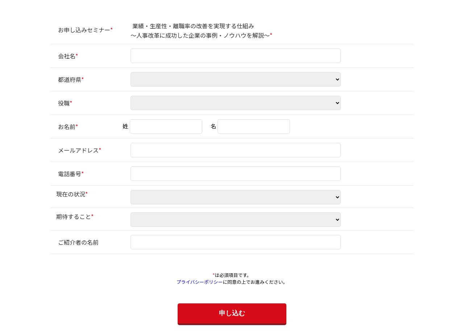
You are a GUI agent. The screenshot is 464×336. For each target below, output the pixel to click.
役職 (64, 103)
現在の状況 (70, 194)
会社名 (66, 55)
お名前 (66, 126)
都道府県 (69, 79)
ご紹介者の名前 (78, 242)
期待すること (73, 216)
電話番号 (69, 173)
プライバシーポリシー (200, 281)
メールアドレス (78, 150)
